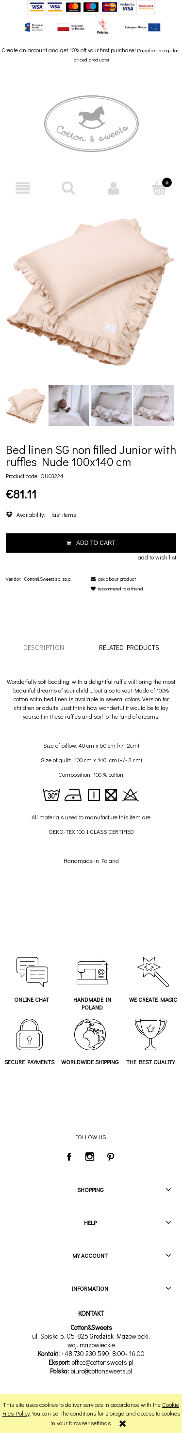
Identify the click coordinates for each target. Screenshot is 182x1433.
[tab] (44, 647)
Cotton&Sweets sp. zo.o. (47, 579)
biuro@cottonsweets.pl (101, 1371)
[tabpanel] (91, 771)
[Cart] (159, 187)
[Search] (68, 187)
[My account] (114, 188)
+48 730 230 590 (85, 1353)
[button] (23, 188)
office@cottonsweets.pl (102, 1362)
